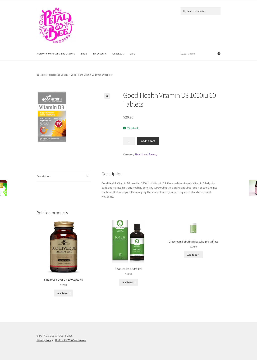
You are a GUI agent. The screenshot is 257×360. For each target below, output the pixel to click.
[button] (107, 96)
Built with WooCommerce (70, 340)
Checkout (118, 53)
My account (99, 53)
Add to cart (148, 141)
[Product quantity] (129, 141)
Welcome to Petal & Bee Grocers (55, 53)
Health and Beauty (58, 74)
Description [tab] (43, 176)
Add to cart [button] (63, 293)
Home (44, 74)
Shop (84, 53)
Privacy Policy (44, 340)
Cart (132, 53)
